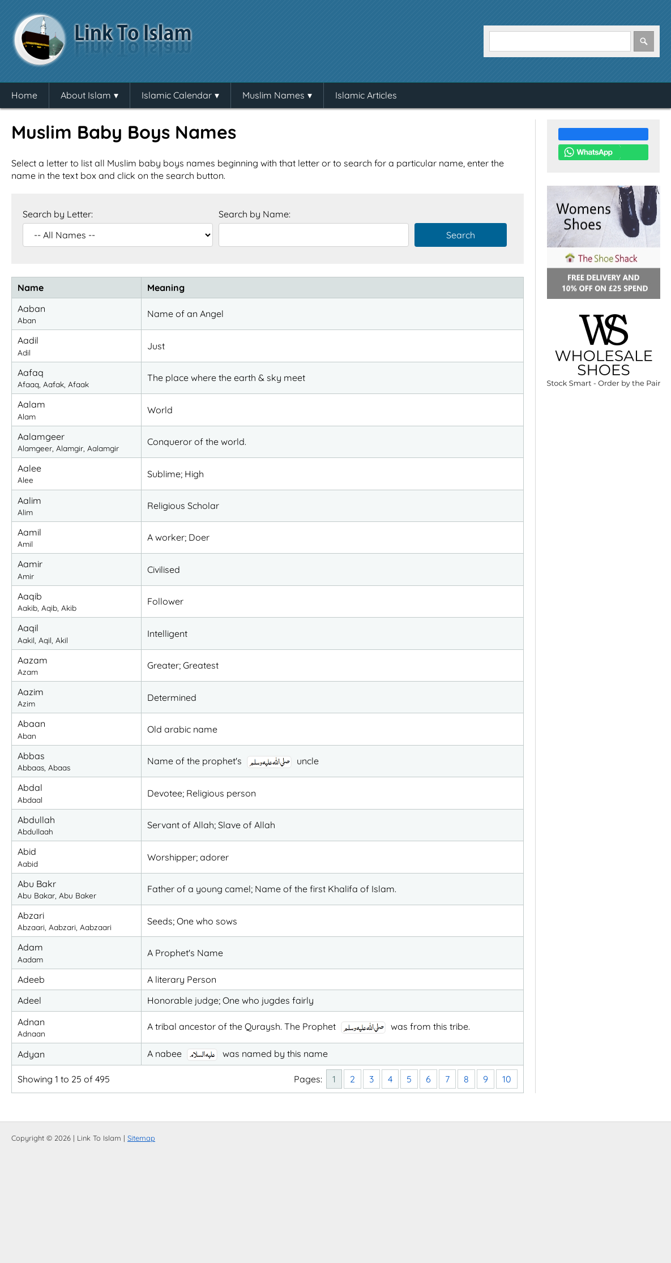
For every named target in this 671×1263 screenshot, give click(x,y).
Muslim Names (273, 95)
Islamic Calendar (177, 95)
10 (506, 1079)
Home (24, 95)
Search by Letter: (58, 214)
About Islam (86, 95)
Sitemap (141, 1137)
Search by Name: (254, 214)
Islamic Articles (366, 95)
